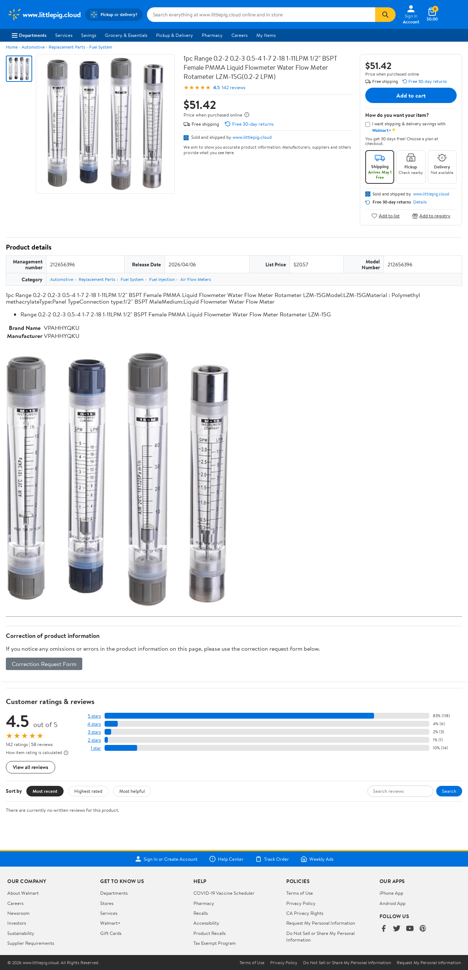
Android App (392, 903)
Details (420, 202)
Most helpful (132, 791)
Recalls (200, 913)
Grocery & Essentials (126, 35)
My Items (266, 35)
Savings (88, 35)
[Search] (385, 14)
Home (12, 47)
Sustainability (20, 933)
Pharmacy (212, 35)
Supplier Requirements (30, 943)
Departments (29, 35)
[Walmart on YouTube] (410, 928)
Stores (106, 903)
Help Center (226, 859)
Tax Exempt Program (214, 943)
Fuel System (100, 47)
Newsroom (18, 913)
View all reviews (30, 767)
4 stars (94, 724)
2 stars (94, 740)
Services (63, 35)
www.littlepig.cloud (252, 137)
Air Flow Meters (195, 279)
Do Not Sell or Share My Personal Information (347, 962)
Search (449, 791)
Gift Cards (110, 933)
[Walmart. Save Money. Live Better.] (44, 14)
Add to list (385, 216)
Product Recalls (209, 933)
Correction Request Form (44, 664)
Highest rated (88, 791)
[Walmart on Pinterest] (423, 928)
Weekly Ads (317, 859)
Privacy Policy (301, 903)
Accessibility (206, 923)
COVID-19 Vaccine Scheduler (223, 893)
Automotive (33, 47)
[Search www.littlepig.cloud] (261, 14)
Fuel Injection (162, 279)
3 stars (94, 732)
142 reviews (233, 87)
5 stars (94, 716)
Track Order (272, 859)
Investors (16, 923)
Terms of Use (299, 893)
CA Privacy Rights (304, 913)
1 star (96, 748)
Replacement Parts (67, 47)
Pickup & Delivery (174, 35)
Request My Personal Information (320, 923)
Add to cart (411, 95)
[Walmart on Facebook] (384, 928)
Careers (239, 35)
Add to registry (431, 216)
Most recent (45, 791)
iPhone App (391, 893)
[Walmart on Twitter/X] (397, 928)
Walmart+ (110, 923)
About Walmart (23, 893)
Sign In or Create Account (166, 859)
